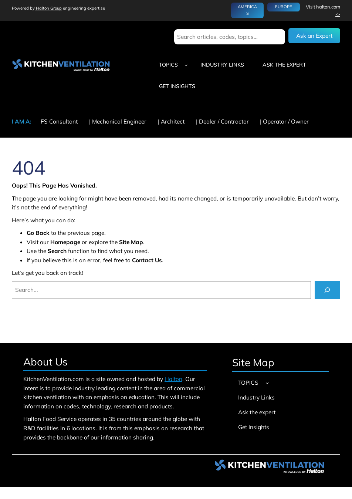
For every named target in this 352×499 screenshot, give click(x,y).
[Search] (327, 290)
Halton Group (48, 8)
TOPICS (168, 64)
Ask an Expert (314, 35)
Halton (173, 378)
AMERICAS (247, 10)
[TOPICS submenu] (186, 65)
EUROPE (283, 6)
